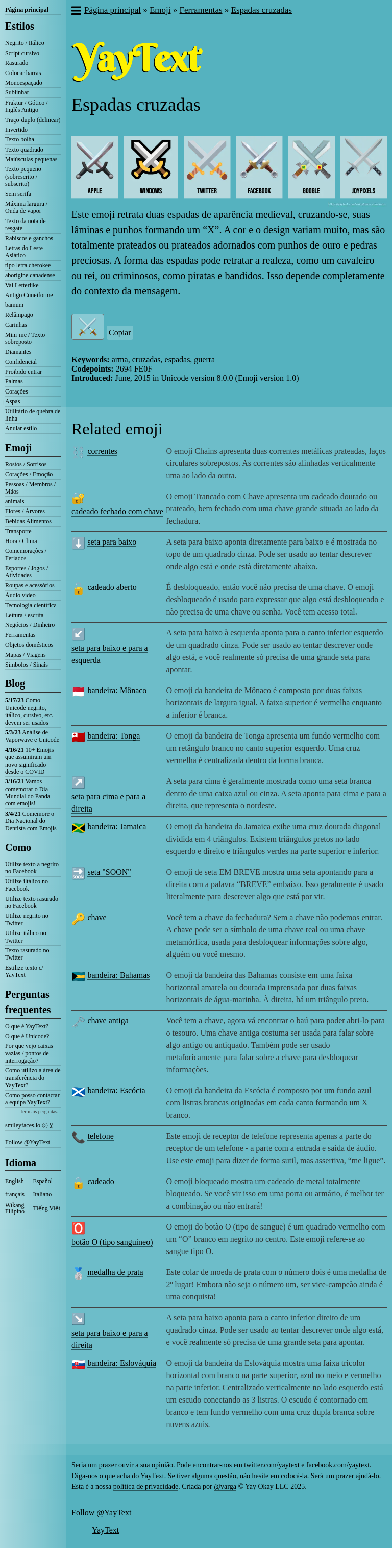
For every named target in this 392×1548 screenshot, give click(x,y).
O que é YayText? (26, 1026)
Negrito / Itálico (24, 42)
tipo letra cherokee (28, 265)
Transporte (18, 531)
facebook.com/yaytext (338, 1465)
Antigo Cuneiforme (29, 295)
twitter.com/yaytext (271, 1465)
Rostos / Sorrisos (25, 464)
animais (14, 501)
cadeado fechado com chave (117, 511)
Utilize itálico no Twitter (25, 936)
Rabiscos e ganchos (29, 238)
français (14, 1194)
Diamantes (18, 351)
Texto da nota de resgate (25, 224)
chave (96, 917)
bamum (14, 304)
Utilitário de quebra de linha (32, 415)
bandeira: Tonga (113, 735)
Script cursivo (22, 53)
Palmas (14, 381)
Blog (15, 683)
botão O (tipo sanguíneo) (112, 1242)
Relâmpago (19, 314)
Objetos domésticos (29, 644)
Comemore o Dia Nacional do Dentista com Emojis (31, 821)
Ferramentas (20, 634)
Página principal (26, 9)
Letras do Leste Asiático (24, 251)
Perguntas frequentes (28, 1002)
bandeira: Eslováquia (121, 1363)
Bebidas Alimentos (28, 521)
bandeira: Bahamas (118, 975)
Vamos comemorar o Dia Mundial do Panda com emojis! (27, 792)
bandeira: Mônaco (116, 690)
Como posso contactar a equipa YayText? (32, 1099)
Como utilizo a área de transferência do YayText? (33, 1078)
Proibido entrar (23, 371)
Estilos (19, 26)
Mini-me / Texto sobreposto (25, 338)
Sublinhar (17, 92)
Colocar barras (23, 73)
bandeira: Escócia (116, 1090)
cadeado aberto (111, 587)
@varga (225, 1486)
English (14, 1181)
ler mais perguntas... (41, 1111)
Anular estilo (21, 428)
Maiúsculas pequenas (31, 159)
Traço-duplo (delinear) (33, 120)
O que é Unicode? (27, 1036)
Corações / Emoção (29, 474)
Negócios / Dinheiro (30, 624)
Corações (16, 391)
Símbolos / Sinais (26, 664)
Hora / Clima (21, 541)
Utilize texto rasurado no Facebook (31, 902)
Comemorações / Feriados (25, 554)
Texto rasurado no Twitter (27, 954)
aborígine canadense (30, 275)
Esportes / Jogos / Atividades (26, 571)
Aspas (12, 401)
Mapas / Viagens (25, 654)
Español (43, 1181)
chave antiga (107, 1020)
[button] (75, 11)
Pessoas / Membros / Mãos (30, 488)
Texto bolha (19, 139)
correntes (102, 451)
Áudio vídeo (20, 595)
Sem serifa (18, 194)
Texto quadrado (24, 149)
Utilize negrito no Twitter (26, 919)
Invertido (16, 129)
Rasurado (16, 62)
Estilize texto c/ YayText (24, 971)
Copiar (120, 332)
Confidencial (21, 361)
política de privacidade (146, 1486)
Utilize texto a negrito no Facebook (32, 868)
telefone (100, 1136)
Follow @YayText (27, 1142)
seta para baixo (111, 541)
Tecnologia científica (31, 605)
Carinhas (16, 324)
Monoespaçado (23, 82)
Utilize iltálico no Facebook (26, 885)
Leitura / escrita (24, 615)
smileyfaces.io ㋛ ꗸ (29, 1125)
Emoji (18, 447)
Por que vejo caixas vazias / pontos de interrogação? (29, 1053)
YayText (105, 1530)
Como (18, 847)
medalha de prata (115, 1272)
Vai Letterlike (22, 285)
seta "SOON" (109, 872)
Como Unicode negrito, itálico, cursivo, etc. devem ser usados (29, 711)
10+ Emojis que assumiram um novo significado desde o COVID (29, 760)
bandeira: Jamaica (116, 826)
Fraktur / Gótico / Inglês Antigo (26, 106)
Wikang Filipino (14, 1208)
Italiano (42, 1194)
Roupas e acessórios (30, 585)
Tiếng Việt (47, 1208)
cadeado (100, 1181)
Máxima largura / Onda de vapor (26, 207)
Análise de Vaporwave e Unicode (32, 736)
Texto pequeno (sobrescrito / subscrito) (23, 176)
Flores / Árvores (25, 511)
